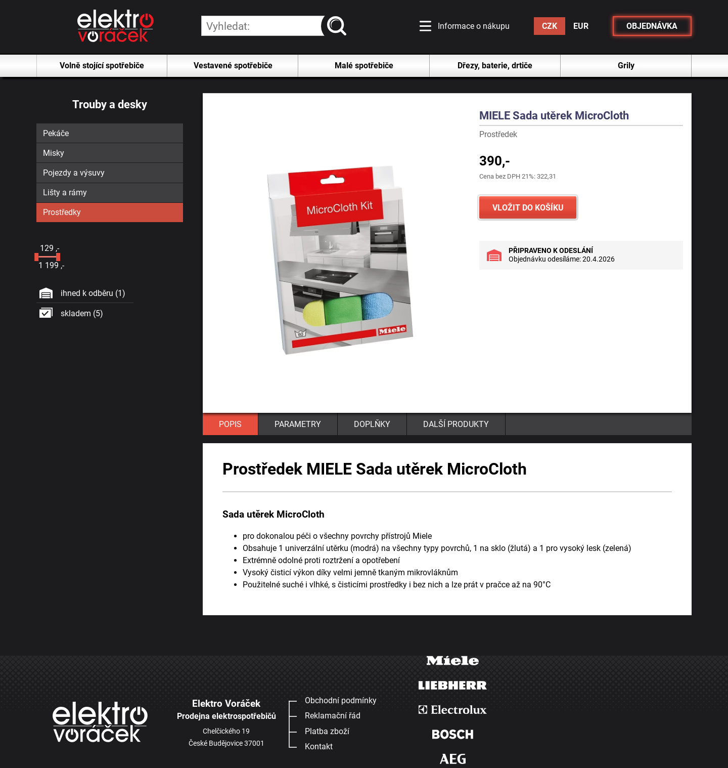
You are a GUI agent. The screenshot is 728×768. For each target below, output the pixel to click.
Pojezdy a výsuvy (74, 173)
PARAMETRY (298, 424)
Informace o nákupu (474, 26)
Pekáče (56, 133)
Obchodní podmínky (341, 700)
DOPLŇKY (372, 424)
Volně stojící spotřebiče (102, 65)
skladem (82, 313)
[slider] (36, 257)
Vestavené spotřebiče (233, 65)
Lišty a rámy (65, 192)
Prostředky (62, 212)
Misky (53, 153)
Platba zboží (327, 731)
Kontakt (319, 746)
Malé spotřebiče (364, 65)
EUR (580, 26)
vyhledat (339, 26)
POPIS (230, 424)
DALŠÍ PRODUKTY (456, 424)
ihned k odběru (93, 293)
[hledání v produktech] (274, 25)
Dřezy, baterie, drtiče (495, 65)
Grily (626, 65)
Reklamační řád (332, 715)
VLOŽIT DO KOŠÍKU (528, 207)
